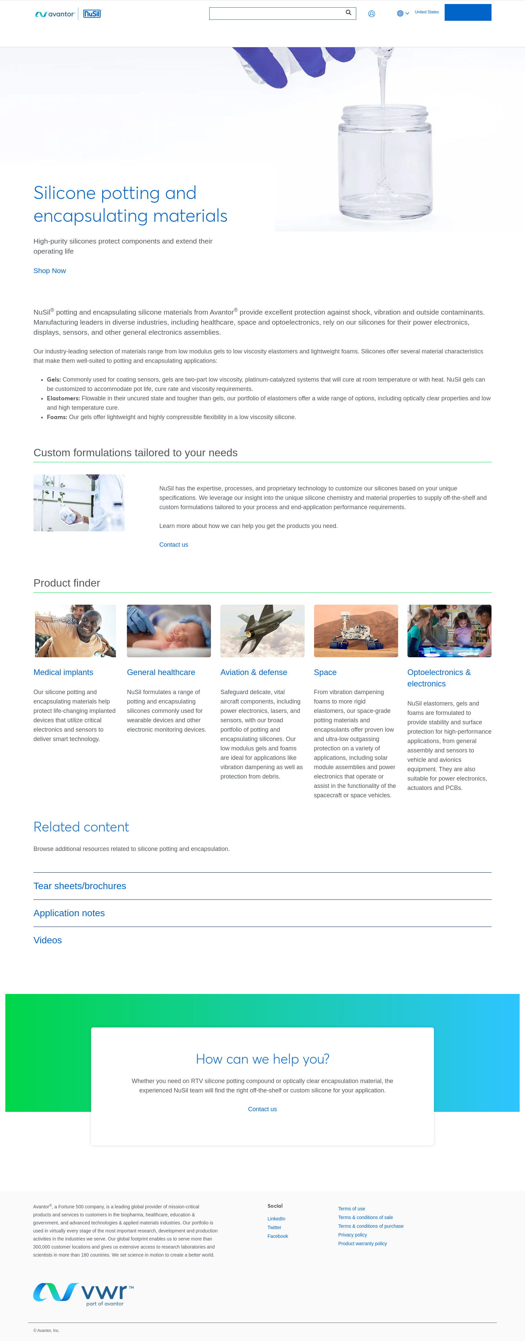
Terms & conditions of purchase (370, 1226)
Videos (47, 940)
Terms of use (351, 1208)
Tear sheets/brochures (79, 886)
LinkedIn (276, 1218)
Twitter (274, 1227)
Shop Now (49, 270)
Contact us (173, 544)
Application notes (69, 913)
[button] (371, 13)
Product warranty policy (362, 1243)
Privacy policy (352, 1234)
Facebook (278, 1236)
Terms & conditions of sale (365, 1217)
